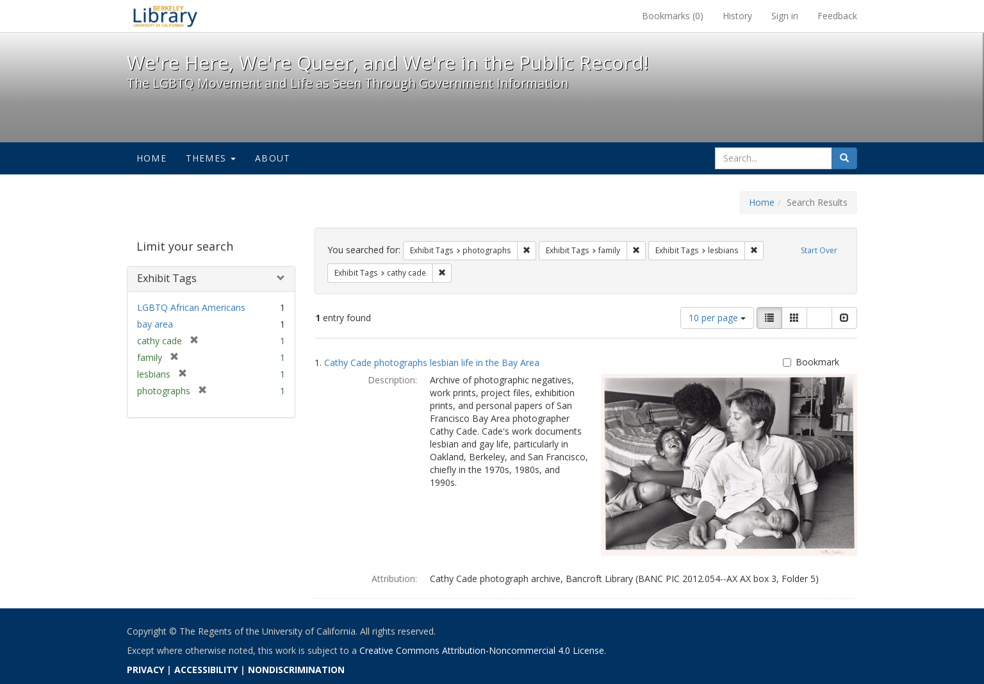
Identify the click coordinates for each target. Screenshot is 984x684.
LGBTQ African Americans (191, 307)
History (737, 16)
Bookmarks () (672, 16)
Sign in (784, 16)
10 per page (717, 318)
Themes (211, 158)
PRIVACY (145, 669)
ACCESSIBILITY (206, 669)
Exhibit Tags (167, 278)
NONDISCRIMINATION (296, 669)
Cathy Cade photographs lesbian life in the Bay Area (431, 362)
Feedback (837, 16)
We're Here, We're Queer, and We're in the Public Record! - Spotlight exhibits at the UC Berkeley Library (165, 16)
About (272, 158)
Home (151, 158)
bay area (155, 324)
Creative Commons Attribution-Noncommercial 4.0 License (481, 650)
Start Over (819, 250)
